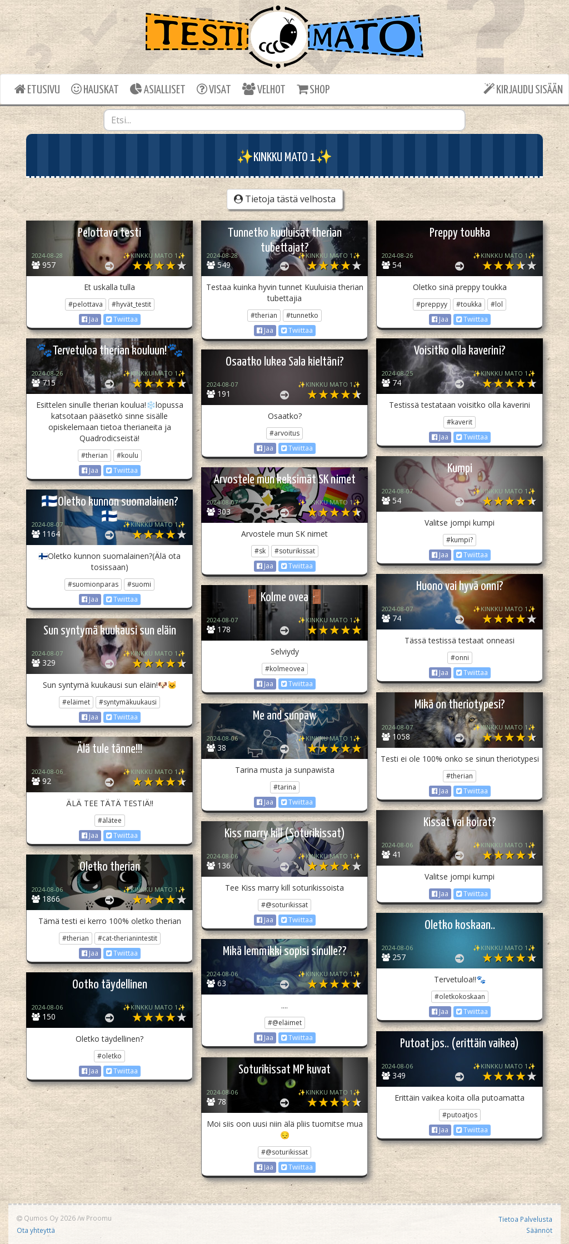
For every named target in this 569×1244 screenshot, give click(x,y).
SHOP (313, 89)
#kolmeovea (285, 668)
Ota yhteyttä (36, 1230)
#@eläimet (285, 1022)
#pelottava (85, 304)
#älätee (110, 820)
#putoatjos (459, 1115)
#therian (264, 315)
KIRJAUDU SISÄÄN (523, 89)
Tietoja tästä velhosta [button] (285, 199)
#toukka (469, 304)
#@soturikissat (284, 905)
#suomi (139, 584)
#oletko (109, 1056)
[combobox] (284, 120)
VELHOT (264, 89)
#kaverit (459, 422)
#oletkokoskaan (460, 996)
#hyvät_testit (131, 304)
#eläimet (76, 702)
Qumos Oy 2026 (46, 1217)
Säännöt (539, 1230)
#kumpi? (459, 539)
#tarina (284, 787)
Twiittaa (122, 319)
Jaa (90, 319)
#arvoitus (284, 433)
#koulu (127, 455)
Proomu (99, 1217)
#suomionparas (93, 584)
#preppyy (431, 304)
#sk (260, 551)
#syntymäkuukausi (128, 702)
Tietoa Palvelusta (525, 1219)
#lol (497, 304)
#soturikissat (294, 551)
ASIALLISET (158, 89)
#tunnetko (302, 315)
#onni (460, 657)
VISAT (214, 89)
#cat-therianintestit (127, 938)
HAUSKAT (95, 89)
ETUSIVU (37, 89)
